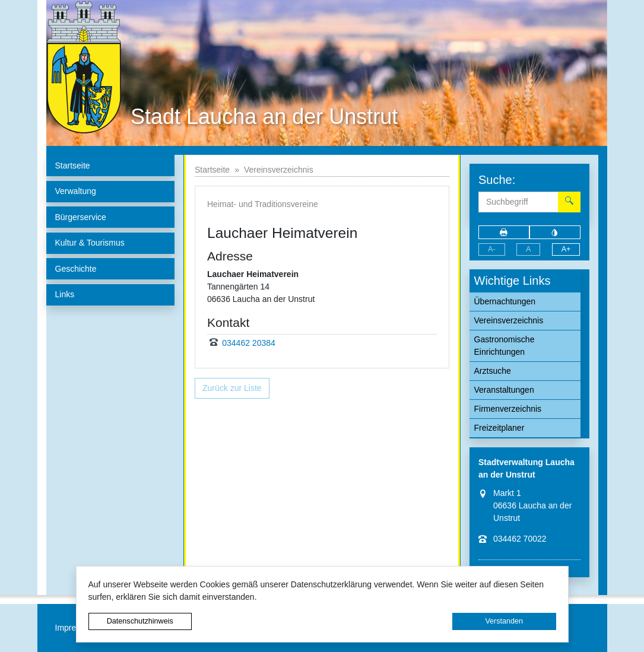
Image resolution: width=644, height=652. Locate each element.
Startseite (212, 169)
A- (492, 249)
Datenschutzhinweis (140, 621)
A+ (566, 249)
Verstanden (504, 621)
